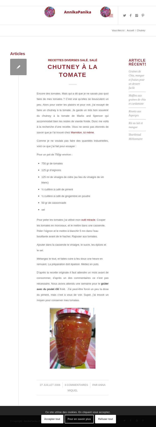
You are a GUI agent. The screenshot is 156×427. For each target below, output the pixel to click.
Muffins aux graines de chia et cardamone (137, 99)
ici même (88, 132)
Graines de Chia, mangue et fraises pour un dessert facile (137, 80)
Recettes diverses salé (68, 60)
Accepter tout (52, 419)
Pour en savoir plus (79, 419)
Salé (93, 60)
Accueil (130, 30)
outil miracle (88, 219)
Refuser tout (105, 419)
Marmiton (76, 132)
